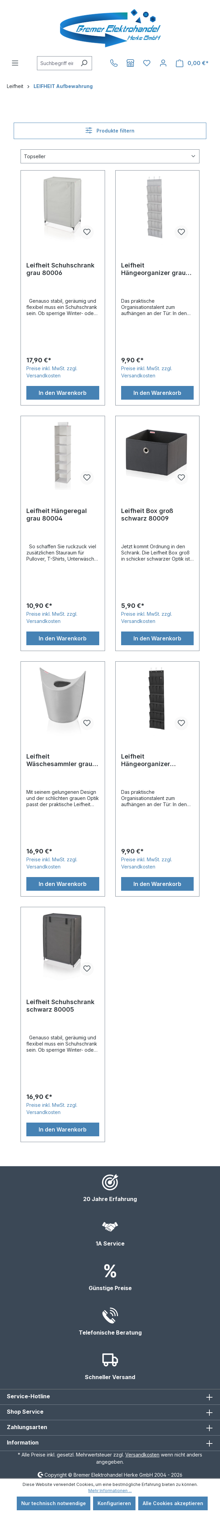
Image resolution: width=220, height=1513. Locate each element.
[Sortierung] (110, 156)
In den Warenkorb (63, 392)
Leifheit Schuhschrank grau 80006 (60, 269)
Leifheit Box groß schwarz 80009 (147, 514)
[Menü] (15, 63)
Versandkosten (142, 1455)
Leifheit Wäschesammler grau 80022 (59, 760)
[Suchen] (84, 63)
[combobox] (56, 63)
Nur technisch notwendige (53, 1503)
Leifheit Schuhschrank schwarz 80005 (60, 1005)
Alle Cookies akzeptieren (173, 1503)
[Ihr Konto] (163, 63)
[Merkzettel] (147, 63)
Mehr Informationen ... (110, 1490)
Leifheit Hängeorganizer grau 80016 (153, 269)
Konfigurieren (114, 1503)
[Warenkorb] (192, 63)
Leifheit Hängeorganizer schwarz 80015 (145, 760)
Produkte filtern (110, 130)
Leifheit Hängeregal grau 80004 (56, 514)
